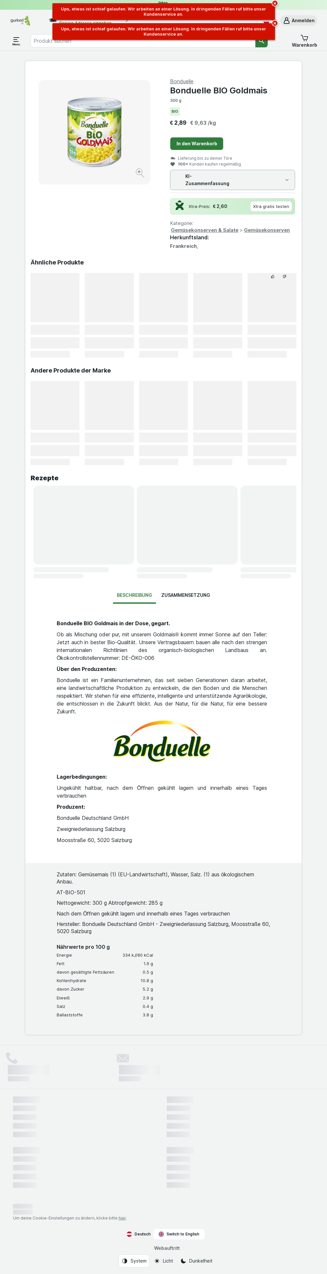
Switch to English (179, 1234)
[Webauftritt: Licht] (163, 1260)
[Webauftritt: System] (134, 1260)
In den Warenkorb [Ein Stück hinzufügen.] (197, 143)
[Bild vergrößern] (140, 173)
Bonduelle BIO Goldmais (218, 90)
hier (122, 1218)
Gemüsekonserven (267, 230)
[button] (298, 20)
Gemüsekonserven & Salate (204, 230)
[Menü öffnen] (16, 40)
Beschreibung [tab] (134, 595)
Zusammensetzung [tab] (185, 595)
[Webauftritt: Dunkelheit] (196, 1260)
